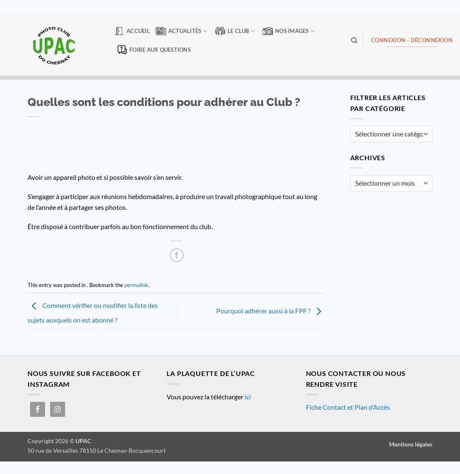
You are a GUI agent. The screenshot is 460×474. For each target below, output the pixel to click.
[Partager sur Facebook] (177, 255)
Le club (235, 31)
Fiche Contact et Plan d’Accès (348, 407)
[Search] (354, 40)
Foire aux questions (154, 50)
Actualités (181, 31)
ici (248, 397)
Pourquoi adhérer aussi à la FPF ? (270, 311)
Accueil (132, 31)
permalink (136, 285)
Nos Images (288, 31)
